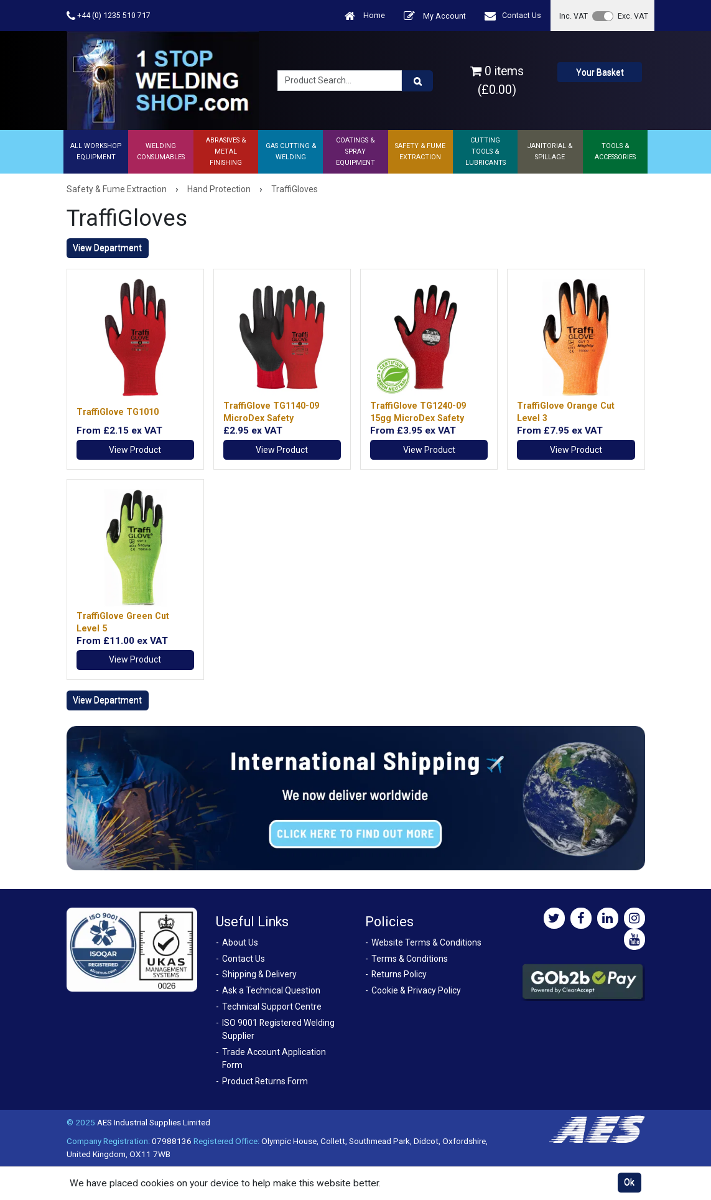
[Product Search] (417, 80)
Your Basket (600, 72)
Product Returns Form (265, 1081)
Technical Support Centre (272, 1007)
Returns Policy (399, 974)
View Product (135, 450)
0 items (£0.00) (497, 80)
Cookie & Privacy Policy (416, 990)
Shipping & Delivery (259, 974)
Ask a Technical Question (271, 990)
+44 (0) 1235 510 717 (109, 16)
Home (365, 16)
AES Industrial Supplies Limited (153, 1122)
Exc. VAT (633, 16)
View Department (107, 248)
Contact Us (513, 16)
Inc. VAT (573, 16)
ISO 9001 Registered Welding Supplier (278, 1029)
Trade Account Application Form (274, 1058)
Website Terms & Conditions (426, 942)
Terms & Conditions (409, 959)
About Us (240, 942)
